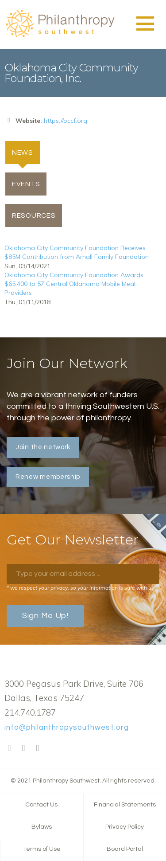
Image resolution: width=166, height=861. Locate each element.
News (26, 152)
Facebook (9, 748)
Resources (33, 215)
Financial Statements (125, 805)
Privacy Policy (124, 827)
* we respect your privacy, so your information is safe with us (80, 587)
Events (26, 184)
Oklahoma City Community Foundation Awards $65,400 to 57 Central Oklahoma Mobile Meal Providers (73, 284)
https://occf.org (65, 121)
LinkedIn (37, 748)
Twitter (23, 748)
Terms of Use (42, 849)
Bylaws (41, 827)
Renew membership (47, 477)
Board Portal (125, 849)
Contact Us (41, 805)
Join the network (42, 447)
